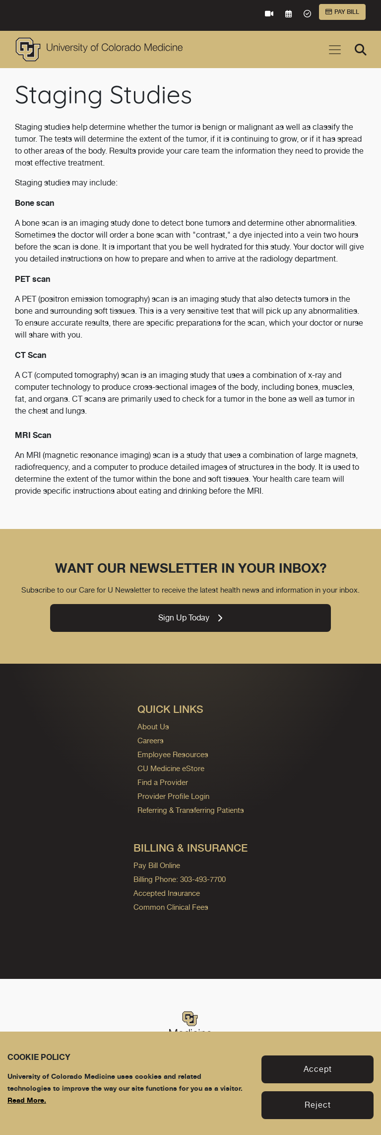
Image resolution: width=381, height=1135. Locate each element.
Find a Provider (162, 782)
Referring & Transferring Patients (190, 810)
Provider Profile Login (173, 796)
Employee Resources (172, 754)
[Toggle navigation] (334, 49)
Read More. (26, 1100)
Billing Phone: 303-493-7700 (179, 879)
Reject (318, 1105)
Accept (318, 1069)
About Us (153, 726)
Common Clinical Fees (170, 907)
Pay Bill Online (156, 865)
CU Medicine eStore (170, 768)
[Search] (360, 49)
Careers (150, 740)
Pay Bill (342, 11)
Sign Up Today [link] (190, 617)
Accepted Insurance (166, 893)
